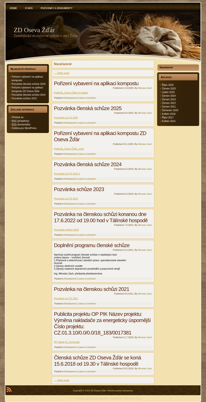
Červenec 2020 (170, 110)
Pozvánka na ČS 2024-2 (67, 173)
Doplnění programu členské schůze (92, 245)
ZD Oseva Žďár (34, 30)
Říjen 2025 (168, 85)
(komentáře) (21, 124)
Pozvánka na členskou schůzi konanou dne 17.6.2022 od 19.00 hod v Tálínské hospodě (101, 217)
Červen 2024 (169, 95)
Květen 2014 (168, 121)
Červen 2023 (169, 99)
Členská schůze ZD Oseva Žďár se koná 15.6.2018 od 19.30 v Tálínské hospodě (97, 361)
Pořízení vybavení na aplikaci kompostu (96, 83)
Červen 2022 (169, 103)
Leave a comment (86, 98)
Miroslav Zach (145, 88)
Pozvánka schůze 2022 (66, 229)
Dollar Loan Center (132, 398)
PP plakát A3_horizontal (66, 342)
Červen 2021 (169, 106)
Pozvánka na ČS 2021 (66, 298)
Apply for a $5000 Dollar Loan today (92, 398)
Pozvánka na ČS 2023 (66, 198)
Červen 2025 (169, 88)
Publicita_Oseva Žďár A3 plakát (71, 92)
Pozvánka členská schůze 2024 (28, 94)
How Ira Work (116, 398)
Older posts (61, 73)
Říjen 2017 (168, 117)
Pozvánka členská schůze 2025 (28, 84)
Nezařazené (70, 98)
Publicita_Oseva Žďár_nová (69, 148)
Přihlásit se (18, 117)
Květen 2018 (168, 114)
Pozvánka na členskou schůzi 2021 (91, 289)
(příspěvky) (20, 121)
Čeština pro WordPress (24, 128)
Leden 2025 (168, 92)
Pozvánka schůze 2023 (24, 98)
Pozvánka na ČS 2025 (66, 117)
